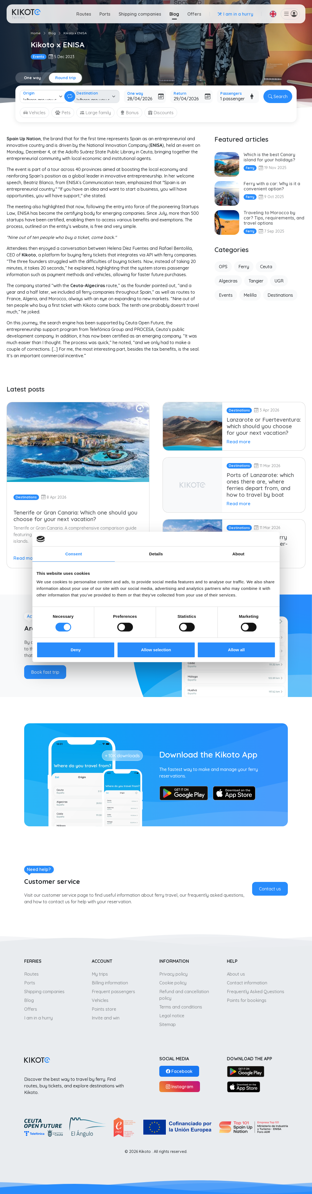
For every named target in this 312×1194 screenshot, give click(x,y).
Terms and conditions (180, 1007)
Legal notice (171, 1015)
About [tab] (238, 553)
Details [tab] (156, 553)
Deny (76, 649)
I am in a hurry (38, 1018)
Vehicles (100, 1000)
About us (236, 974)
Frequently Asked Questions (255, 991)
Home (36, 33)
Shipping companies (140, 14)
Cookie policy (172, 983)
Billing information (110, 983)
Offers (194, 14)
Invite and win (105, 1018)
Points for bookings (246, 1000)
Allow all (236, 649)
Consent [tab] (73, 553)
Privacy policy (173, 974)
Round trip (65, 77)
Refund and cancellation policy (184, 995)
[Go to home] (26, 14)
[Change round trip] (69, 96)
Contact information (247, 983)
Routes (83, 14)
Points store (104, 1009)
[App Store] (243, 1086)
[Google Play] (245, 1071)
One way (32, 77)
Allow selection (156, 649)
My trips (100, 974)
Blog (174, 14)
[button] (273, 13)
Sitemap (167, 1024)
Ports (104, 14)
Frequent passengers (113, 991)
